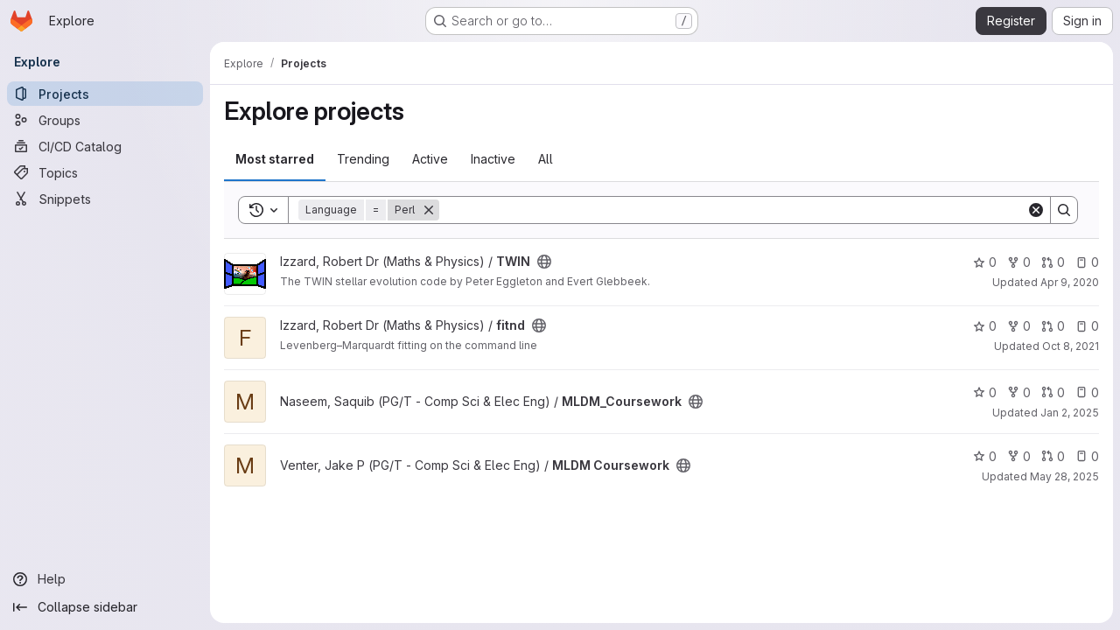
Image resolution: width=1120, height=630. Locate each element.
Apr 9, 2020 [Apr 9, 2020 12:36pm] (1069, 282)
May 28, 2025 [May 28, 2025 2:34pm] (1064, 476)
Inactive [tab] (493, 158)
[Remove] (428, 210)
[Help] (105, 579)
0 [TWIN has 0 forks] (1019, 262)
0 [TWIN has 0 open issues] (1087, 262)
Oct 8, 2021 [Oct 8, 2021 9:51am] (1070, 346)
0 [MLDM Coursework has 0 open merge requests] (1053, 456)
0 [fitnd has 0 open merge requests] (1053, 325)
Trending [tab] (363, 158)
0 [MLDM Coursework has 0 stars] (985, 456)
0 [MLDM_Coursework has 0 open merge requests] (1053, 392)
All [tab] (545, 158)
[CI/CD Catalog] (105, 146)
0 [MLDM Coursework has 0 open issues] (1087, 456)
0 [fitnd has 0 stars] (985, 325)
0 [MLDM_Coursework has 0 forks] (1019, 392)
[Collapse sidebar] (105, 607)
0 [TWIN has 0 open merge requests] (1053, 262)
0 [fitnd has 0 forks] (1019, 325)
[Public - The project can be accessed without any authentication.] (544, 262)
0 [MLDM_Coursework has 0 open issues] (1087, 392)
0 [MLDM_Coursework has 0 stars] (985, 392)
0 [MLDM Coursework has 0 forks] (1019, 456)
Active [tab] (430, 158)
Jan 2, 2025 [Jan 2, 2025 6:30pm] (1069, 412)
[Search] (733, 210)
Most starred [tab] (274, 158)
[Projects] (105, 93)
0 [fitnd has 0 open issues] (1087, 325)
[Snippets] (105, 198)
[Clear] (1036, 210)
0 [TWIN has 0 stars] (985, 262)
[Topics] (105, 172)
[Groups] (105, 120)
